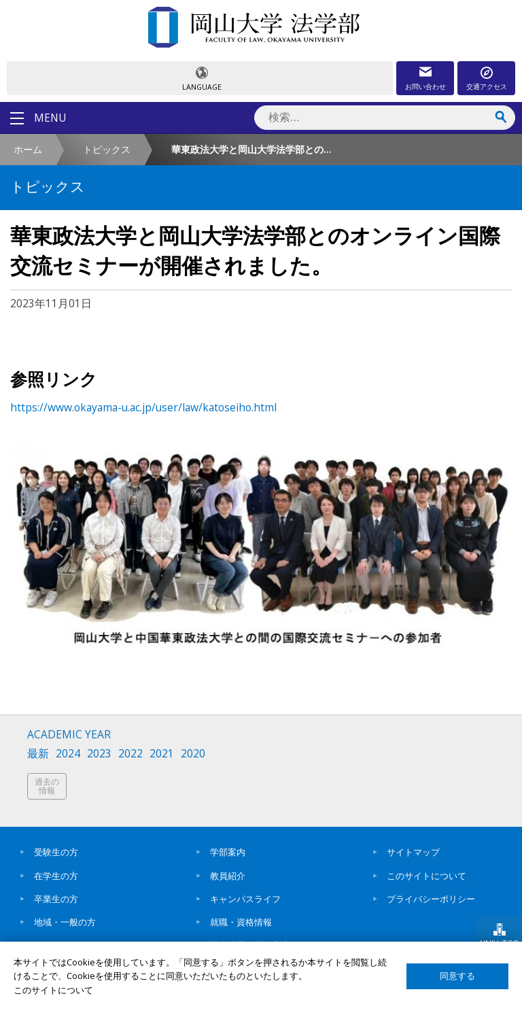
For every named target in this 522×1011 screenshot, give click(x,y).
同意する (457, 976)
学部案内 (227, 852)
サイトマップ (413, 852)
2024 (68, 753)
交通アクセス (486, 86)
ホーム (28, 149)
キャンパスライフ (245, 899)
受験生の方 (56, 852)
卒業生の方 (56, 899)
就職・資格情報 (241, 922)
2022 (130, 753)
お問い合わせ (425, 86)
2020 (193, 753)
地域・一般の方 (65, 922)
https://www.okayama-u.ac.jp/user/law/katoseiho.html (143, 407)
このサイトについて (426, 876)
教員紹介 (227, 876)
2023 (99, 753)
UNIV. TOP (499, 943)
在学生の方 (56, 876)
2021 (162, 753)
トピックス (106, 149)
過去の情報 (47, 786)
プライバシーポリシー (431, 899)
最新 (38, 753)
